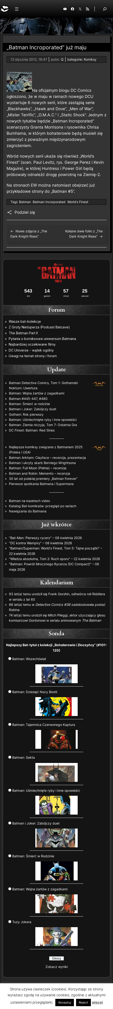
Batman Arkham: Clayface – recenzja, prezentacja (47, 458)
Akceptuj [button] (64, 1002)
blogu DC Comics (75, 90)
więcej (97, 1002)
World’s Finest (77, 202)
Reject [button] (83, 1002)
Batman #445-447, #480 (28, 399)
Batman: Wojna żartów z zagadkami (36, 393)
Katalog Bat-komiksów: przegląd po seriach (42, 506)
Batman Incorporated (49, 202)
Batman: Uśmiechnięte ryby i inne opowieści (43, 420)
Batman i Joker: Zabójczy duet (32, 409)
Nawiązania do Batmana (27, 511)
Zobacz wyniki (56, 967)
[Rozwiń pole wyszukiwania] (105, 9)
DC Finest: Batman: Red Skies (32, 430)
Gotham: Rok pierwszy (26, 414)
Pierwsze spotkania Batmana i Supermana (41, 484)
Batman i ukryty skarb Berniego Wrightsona (42, 463)
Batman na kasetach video (29, 501)
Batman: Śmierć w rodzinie (29, 404)
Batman (25, 202)
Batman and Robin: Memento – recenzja (39, 473)
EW (34, 185)
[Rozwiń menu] (17, 9)
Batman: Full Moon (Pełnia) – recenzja (37, 468)
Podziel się (25, 212)
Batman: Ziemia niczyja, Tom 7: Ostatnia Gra (43, 425)
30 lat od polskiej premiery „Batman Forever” (43, 479)
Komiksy (90, 59)
